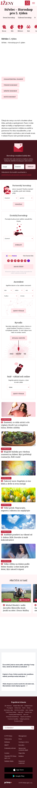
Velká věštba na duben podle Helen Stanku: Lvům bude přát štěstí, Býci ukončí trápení (15, 566)
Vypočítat (18, 203)
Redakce (21, 756)
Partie (23, 708)
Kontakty (21, 745)
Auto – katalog (29, 710)
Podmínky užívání (10, 748)
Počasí (28, 708)
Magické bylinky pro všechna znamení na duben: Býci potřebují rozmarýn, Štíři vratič (16, 454)
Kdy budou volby (8, 710)
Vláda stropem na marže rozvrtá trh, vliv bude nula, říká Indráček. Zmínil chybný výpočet (18, 685)
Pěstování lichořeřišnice (12, 716)
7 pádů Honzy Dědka (10, 712)
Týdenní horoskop (24, 17)
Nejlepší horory (28, 705)
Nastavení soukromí (22, 762)
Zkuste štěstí (18, 267)
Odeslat (29, 166)
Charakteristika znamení (13, 79)
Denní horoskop (9, 17)
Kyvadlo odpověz (18, 338)
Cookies (6, 753)
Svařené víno (28, 712)
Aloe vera (25, 714)
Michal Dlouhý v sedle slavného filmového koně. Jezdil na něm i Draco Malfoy (16, 608)
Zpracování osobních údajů (23, 749)
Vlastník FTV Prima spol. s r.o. (10, 757)
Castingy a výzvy (24, 742)
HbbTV (6, 745)
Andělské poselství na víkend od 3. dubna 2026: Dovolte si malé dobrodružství (16, 537)
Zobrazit (18, 244)
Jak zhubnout (8, 705)
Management (23, 736)
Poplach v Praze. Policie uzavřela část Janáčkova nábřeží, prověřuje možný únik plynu (18, 675)
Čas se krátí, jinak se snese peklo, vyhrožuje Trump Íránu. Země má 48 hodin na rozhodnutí (18, 666)
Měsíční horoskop (10, 91)
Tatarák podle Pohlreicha (15, 714)
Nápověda (22, 753)
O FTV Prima (8, 736)
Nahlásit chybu (8, 761)
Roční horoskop (10, 97)
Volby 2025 (20, 712)
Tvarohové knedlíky (13, 719)
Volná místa (8, 739)
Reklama (7, 742)
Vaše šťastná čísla (28, 256)
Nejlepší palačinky (24, 719)
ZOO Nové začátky (19, 710)
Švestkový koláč (18, 721)
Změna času (18, 708)
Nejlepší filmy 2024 (18, 705)
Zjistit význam (18, 310)
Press (20, 739)
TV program (10, 708)
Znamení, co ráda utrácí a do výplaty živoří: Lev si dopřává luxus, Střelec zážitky (15, 425)
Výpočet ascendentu (25, 716)
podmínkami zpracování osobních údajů (16, 175)
